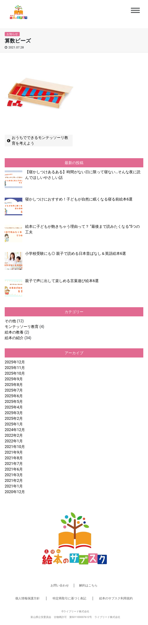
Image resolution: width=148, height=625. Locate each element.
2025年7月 (14, 390)
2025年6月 (14, 396)
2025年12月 (15, 362)
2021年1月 (14, 486)
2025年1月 (14, 424)
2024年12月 (15, 430)
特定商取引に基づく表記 (69, 598)
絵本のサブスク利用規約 (116, 598)
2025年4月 (14, 407)
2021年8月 (14, 458)
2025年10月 (15, 373)
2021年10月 (15, 446)
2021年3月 (14, 475)
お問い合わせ (60, 585)
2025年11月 (15, 368)
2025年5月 (14, 401)
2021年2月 (14, 480)
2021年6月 (14, 469)
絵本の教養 (14, 332)
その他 (10, 321)
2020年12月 (15, 492)
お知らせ (12, 34)
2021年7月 (14, 463)
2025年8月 (14, 384)
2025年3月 (14, 413)
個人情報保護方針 (27, 598)
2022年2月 (14, 435)
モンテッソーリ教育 (22, 326)
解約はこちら (88, 585)
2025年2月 (14, 418)
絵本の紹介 (14, 338)
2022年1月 (14, 441)
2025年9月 (14, 379)
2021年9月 (14, 452)
